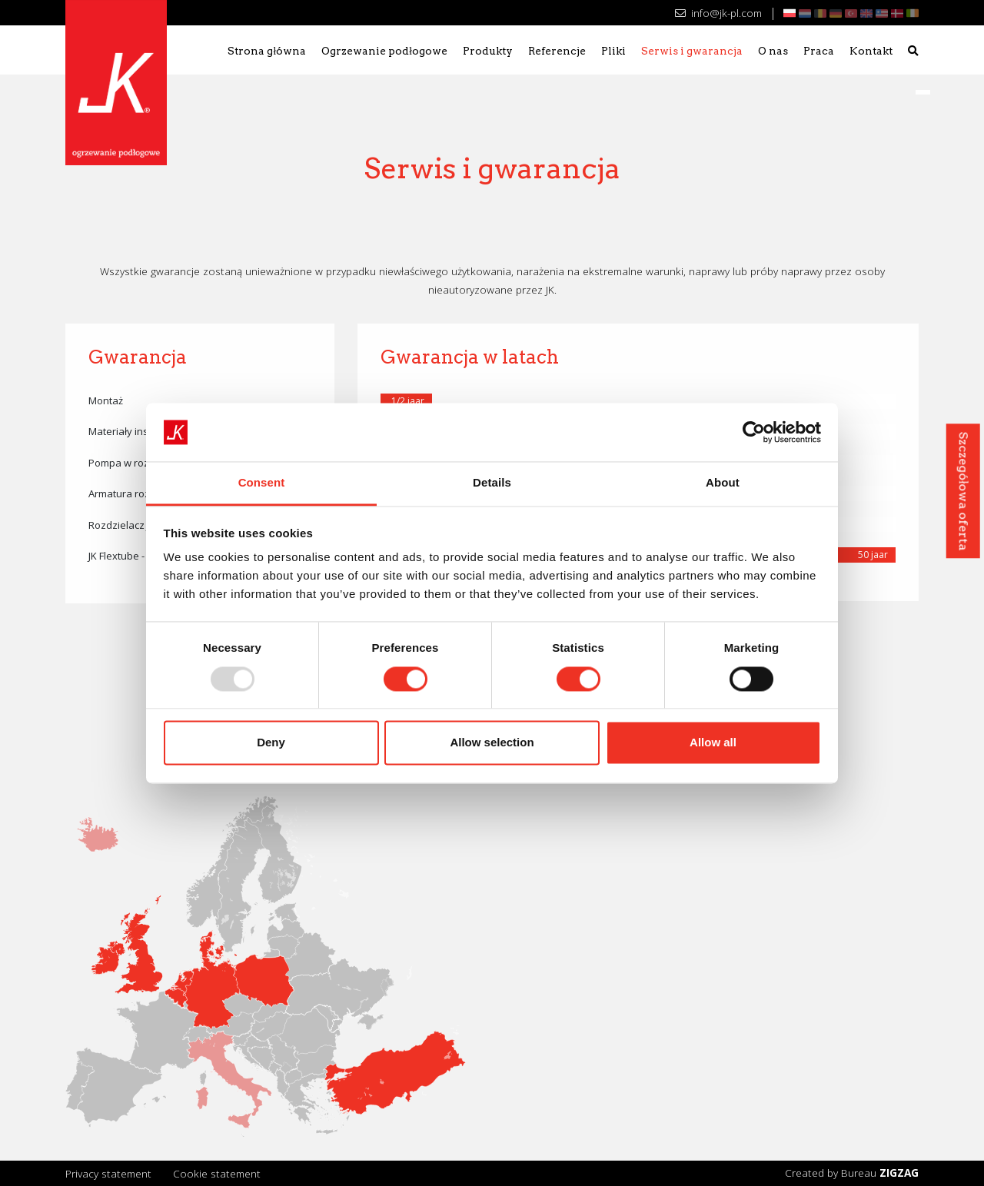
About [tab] (723, 483)
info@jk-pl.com (718, 12)
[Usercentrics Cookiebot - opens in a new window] (753, 432)
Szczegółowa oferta (963, 490)
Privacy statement (108, 1173)
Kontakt (871, 51)
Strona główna (267, 51)
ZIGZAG (899, 1172)
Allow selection (492, 742)
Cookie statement (217, 1173)
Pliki (613, 51)
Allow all (713, 742)
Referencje (557, 51)
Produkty (488, 51)
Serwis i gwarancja (692, 51)
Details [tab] (492, 483)
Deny (271, 742)
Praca (818, 51)
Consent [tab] (261, 483)
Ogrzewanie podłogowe (384, 51)
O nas (773, 51)
